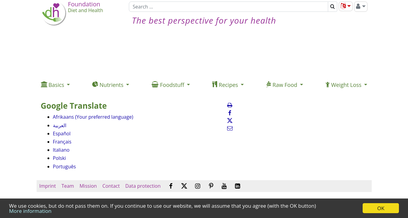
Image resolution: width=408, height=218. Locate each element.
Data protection (143, 186)
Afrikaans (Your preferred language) (93, 117)
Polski (59, 158)
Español (62, 133)
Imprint (47, 186)
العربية (59, 125)
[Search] (228, 7)
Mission (88, 186)
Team (67, 186)
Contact (111, 186)
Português (64, 166)
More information (30, 210)
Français (62, 141)
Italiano (61, 150)
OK (380, 208)
